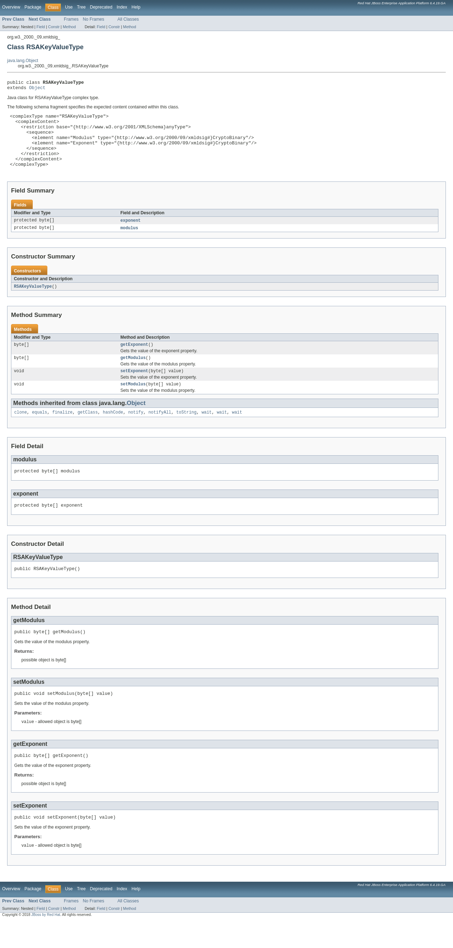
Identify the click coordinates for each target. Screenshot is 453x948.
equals (39, 431)
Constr (53, 27)
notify (136, 431)
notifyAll (160, 431)
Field (40, 27)
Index (121, 7)
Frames (71, 19)
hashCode (113, 431)
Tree (81, 7)
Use (69, 7)
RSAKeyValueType (33, 301)
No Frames (93, 19)
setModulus (133, 402)
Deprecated (101, 7)
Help (135, 7)
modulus (129, 242)
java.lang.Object (22, 60)
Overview (11, 7)
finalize (62, 431)
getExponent (134, 360)
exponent (130, 234)
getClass (88, 431)
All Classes (128, 19)
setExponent (134, 388)
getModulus (133, 374)
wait (207, 431)
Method (69, 27)
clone (20, 431)
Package (33, 7)
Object (37, 89)
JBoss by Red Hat (45, 941)
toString (186, 431)
